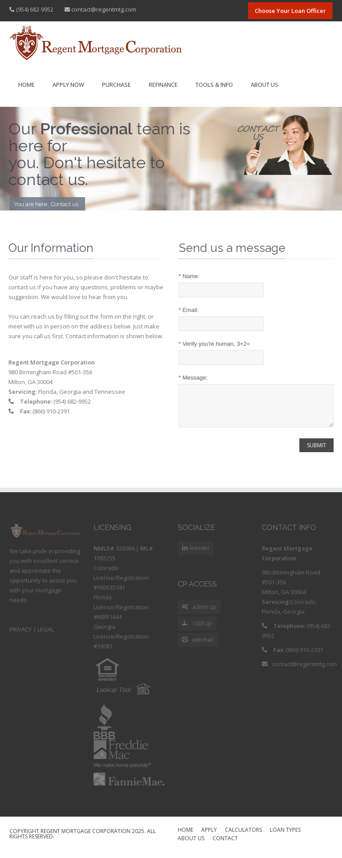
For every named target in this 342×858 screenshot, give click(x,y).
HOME (185, 837)
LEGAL (45, 636)
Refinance (163, 85)
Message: (193, 377)
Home (26, 85)
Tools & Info (214, 85)
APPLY (209, 837)
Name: (189, 276)
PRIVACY (20, 636)
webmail (197, 647)
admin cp (199, 614)
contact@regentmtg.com (103, 9)
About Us (264, 85)
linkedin (198, 555)
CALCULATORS (243, 837)
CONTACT (225, 845)
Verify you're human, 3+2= (215, 343)
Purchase (116, 85)
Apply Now (68, 85)
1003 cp (197, 630)
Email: (189, 310)
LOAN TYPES (285, 837)
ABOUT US (191, 845)
